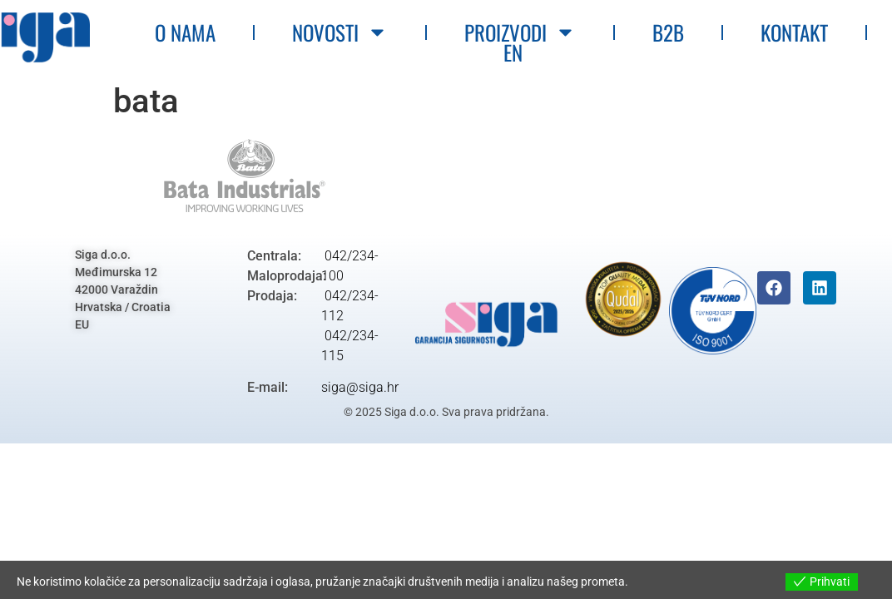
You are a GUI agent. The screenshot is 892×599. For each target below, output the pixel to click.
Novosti (341, 32)
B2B (669, 32)
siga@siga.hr (360, 387)
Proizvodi (521, 32)
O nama (186, 32)
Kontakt (795, 32)
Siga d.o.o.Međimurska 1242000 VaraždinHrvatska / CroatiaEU (123, 289)
